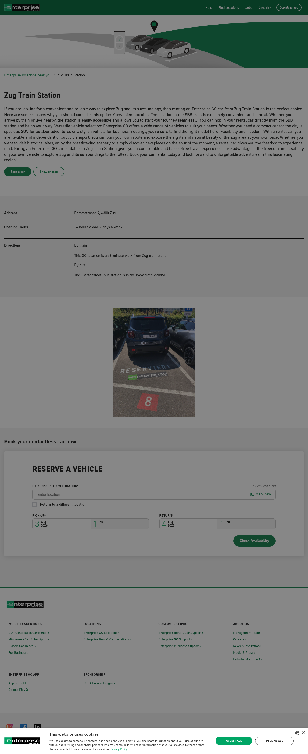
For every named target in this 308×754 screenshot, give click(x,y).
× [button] (303, 733)
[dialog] (154, 741)
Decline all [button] (274, 740)
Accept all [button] (234, 740)
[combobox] (297, 733)
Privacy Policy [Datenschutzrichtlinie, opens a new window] (119, 749)
